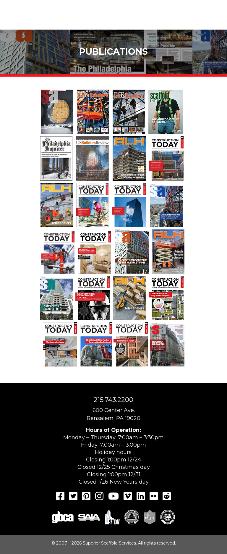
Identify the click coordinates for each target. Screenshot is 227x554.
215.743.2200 (113, 400)
